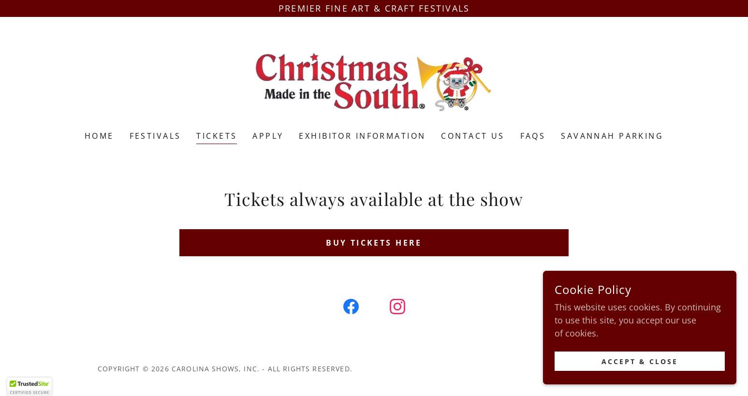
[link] (374, 80)
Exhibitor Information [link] (362, 136)
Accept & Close (639, 374)
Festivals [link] (155, 136)
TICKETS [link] (216, 136)
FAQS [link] (533, 136)
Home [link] (99, 136)
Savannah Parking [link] (612, 136)
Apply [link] (267, 136)
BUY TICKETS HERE (374, 242)
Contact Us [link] (472, 136)
